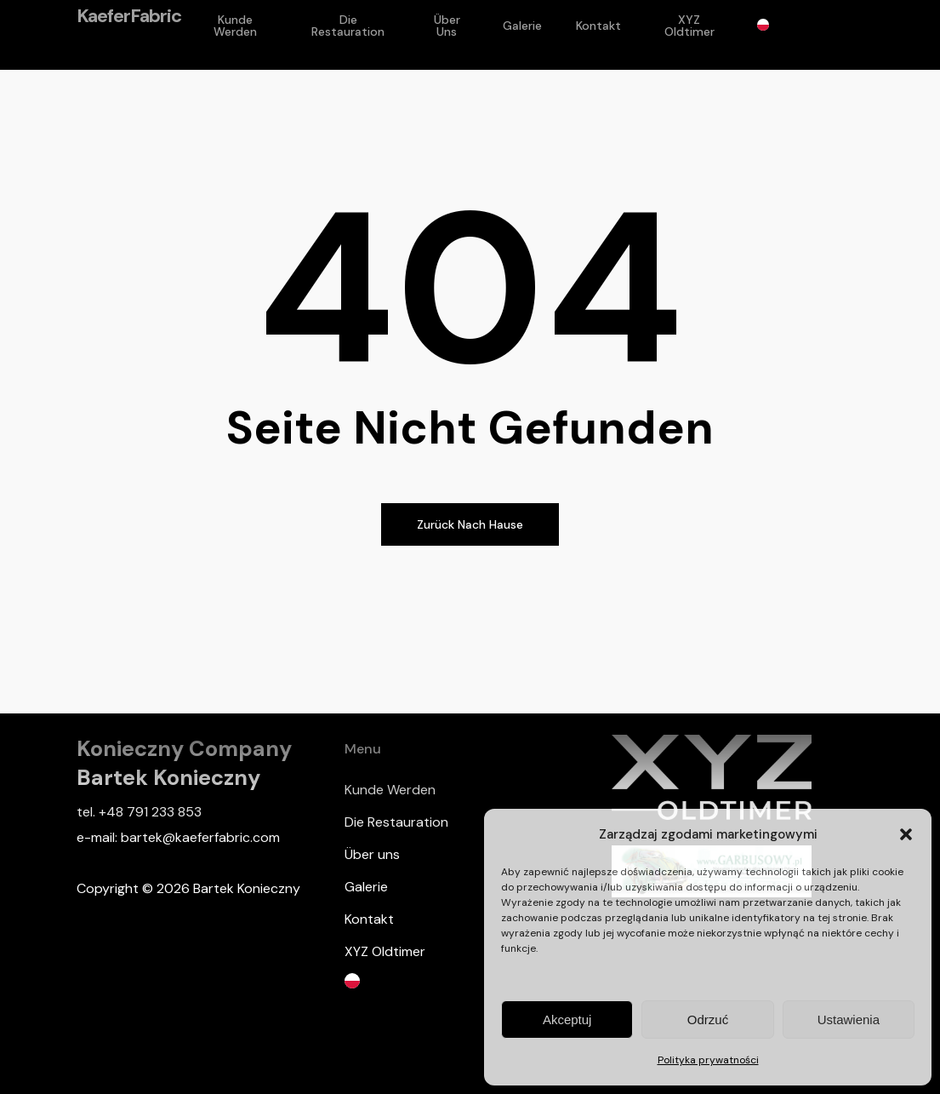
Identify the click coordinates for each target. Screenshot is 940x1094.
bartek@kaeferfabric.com (200, 837)
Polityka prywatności (708, 1060)
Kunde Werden (390, 790)
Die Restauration (396, 822)
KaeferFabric (129, 35)
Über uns (372, 854)
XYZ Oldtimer (385, 951)
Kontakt (369, 919)
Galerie (366, 887)
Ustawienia (849, 1019)
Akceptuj (567, 1019)
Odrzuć (707, 1019)
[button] (905, 834)
